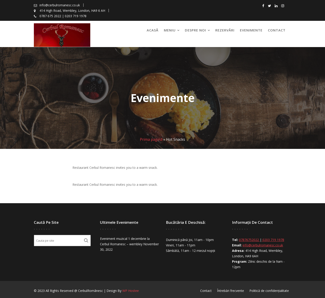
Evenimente (251, 30)
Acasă (152, 30)
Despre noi (195, 30)
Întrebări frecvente (230, 290)
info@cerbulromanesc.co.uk (263, 245)
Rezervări (224, 30)
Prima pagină (151, 139)
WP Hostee (130, 290)
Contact (277, 30)
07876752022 (249, 240)
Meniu (170, 30)
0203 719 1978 (273, 240)
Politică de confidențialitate (269, 290)
